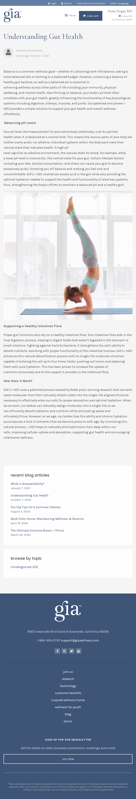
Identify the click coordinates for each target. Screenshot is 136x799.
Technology (68, 686)
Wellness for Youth (68, 707)
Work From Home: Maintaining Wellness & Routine (48, 519)
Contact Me (125, 17)
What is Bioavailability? (27, 484)
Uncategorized (21, 567)
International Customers (90, 3)
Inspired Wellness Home (68, 700)
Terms (68, 721)
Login (53, 3)
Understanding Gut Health (30, 495)
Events (68, 3)
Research (68, 679)
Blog (68, 714)
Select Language (119, 3)
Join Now (68, 759)
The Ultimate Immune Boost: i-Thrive (37, 530)
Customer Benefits (68, 693)
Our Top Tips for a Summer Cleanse (35, 507)
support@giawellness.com (80, 640)
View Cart (92, 17)
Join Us (68, 672)
